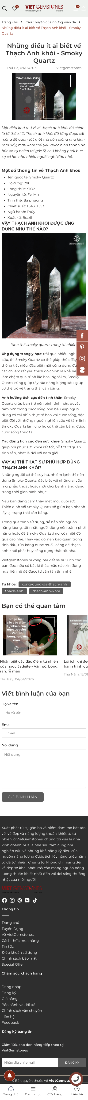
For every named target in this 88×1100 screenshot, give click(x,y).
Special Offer (13, 964)
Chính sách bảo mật (19, 958)
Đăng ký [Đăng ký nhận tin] (72, 1062)
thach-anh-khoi (46, 591)
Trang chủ (10, 922)
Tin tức (8, 946)
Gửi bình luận (23, 797)
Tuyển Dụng (12, 928)
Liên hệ (8, 1016)
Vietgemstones (15, 560)
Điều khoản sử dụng (19, 952)
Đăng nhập (11, 987)
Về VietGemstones (18, 934)
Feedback (10, 1022)
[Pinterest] (19, 900)
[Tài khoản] (83, 8)
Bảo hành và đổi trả (18, 1005)
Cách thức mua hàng (20, 940)
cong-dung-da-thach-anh (44, 584)
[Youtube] (27, 900)
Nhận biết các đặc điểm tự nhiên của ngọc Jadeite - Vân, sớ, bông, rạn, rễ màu (29, 666)
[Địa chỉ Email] (44, 1062)
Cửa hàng (54, 1090)
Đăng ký (9, 993)
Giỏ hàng (10, 998)
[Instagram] (12, 900)
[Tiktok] (35, 900)
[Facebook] (4, 900)
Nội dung (10, 745)
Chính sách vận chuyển (22, 1010)
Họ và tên (10, 704)
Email (6, 725)
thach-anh (14, 591)
